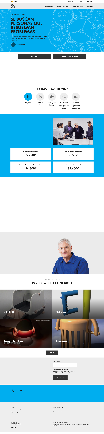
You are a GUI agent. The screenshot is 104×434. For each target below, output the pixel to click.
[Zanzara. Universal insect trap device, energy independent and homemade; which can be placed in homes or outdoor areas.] (78, 334)
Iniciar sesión (90, 1)
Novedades (90, 6)
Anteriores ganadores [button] (78, 6)
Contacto (70, 1)
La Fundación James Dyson (17, 411)
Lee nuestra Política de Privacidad (60, 370)
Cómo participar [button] (49, 6)
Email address (56, 362)
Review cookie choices (58, 413)
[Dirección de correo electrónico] (65, 366)
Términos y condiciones (58, 409)
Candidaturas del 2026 (62, 6)
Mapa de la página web (16, 413)
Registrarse (79, 1)
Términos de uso (56, 411)
